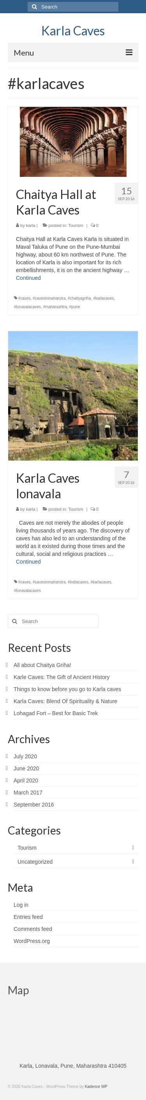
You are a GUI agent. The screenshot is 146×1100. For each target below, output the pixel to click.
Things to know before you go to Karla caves (67, 689)
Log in (21, 905)
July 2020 (25, 756)
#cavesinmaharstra (49, 298)
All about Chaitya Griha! (42, 665)
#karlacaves (103, 298)
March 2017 (28, 792)
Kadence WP (96, 1086)
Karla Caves (73, 30)
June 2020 (26, 768)
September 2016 (34, 804)
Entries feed (28, 917)
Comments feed (33, 929)
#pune (74, 307)
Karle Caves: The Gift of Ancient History (61, 677)
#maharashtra (55, 307)
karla (30, 225)
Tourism (75, 225)
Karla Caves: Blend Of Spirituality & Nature (65, 701)
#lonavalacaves (27, 307)
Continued (28, 278)
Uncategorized (35, 862)
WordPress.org (32, 941)
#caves (24, 298)
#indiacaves (78, 582)
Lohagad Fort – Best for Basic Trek (56, 713)
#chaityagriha (79, 298)
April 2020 (26, 780)
